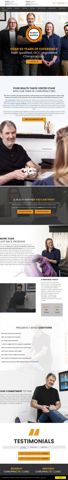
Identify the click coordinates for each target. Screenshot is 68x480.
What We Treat (42, 8)
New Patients (62, 8)
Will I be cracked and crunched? (10, 337)
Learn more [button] (43, 477)
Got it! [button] (60, 477)
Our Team (24, 8)
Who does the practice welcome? (11, 333)
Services (32, 8)
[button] (2, 450)
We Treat (46, 309)
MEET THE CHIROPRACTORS (34, 119)
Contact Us (4, 10)
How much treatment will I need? (11, 351)
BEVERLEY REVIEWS (25, 211)
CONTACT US (34, 61)
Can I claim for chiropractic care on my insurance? (16, 358)
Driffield (17, 8)
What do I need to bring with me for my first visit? (16, 347)
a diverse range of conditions (18, 103)
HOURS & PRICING (61, 3)
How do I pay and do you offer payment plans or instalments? (19, 362)
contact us (41, 207)
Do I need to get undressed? (9, 340)
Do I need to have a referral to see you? (13, 354)
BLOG (54, 3)
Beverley (9, 8)
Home (2, 8)
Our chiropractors (10, 100)
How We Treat (52, 8)
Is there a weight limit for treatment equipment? (16, 344)
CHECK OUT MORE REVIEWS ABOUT (34, 453)
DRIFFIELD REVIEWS (42, 211)
